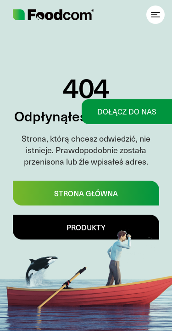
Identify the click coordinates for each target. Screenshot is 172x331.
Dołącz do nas (126, 111)
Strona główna (86, 193)
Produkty (86, 227)
